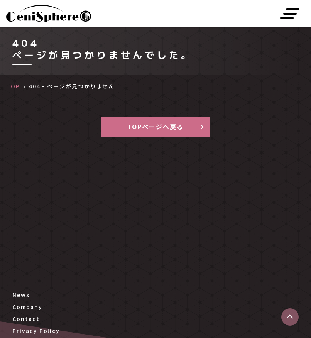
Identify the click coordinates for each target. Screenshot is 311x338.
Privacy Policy (36, 331)
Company (27, 307)
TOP (13, 86)
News (21, 295)
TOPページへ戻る (155, 126)
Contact (25, 319)
